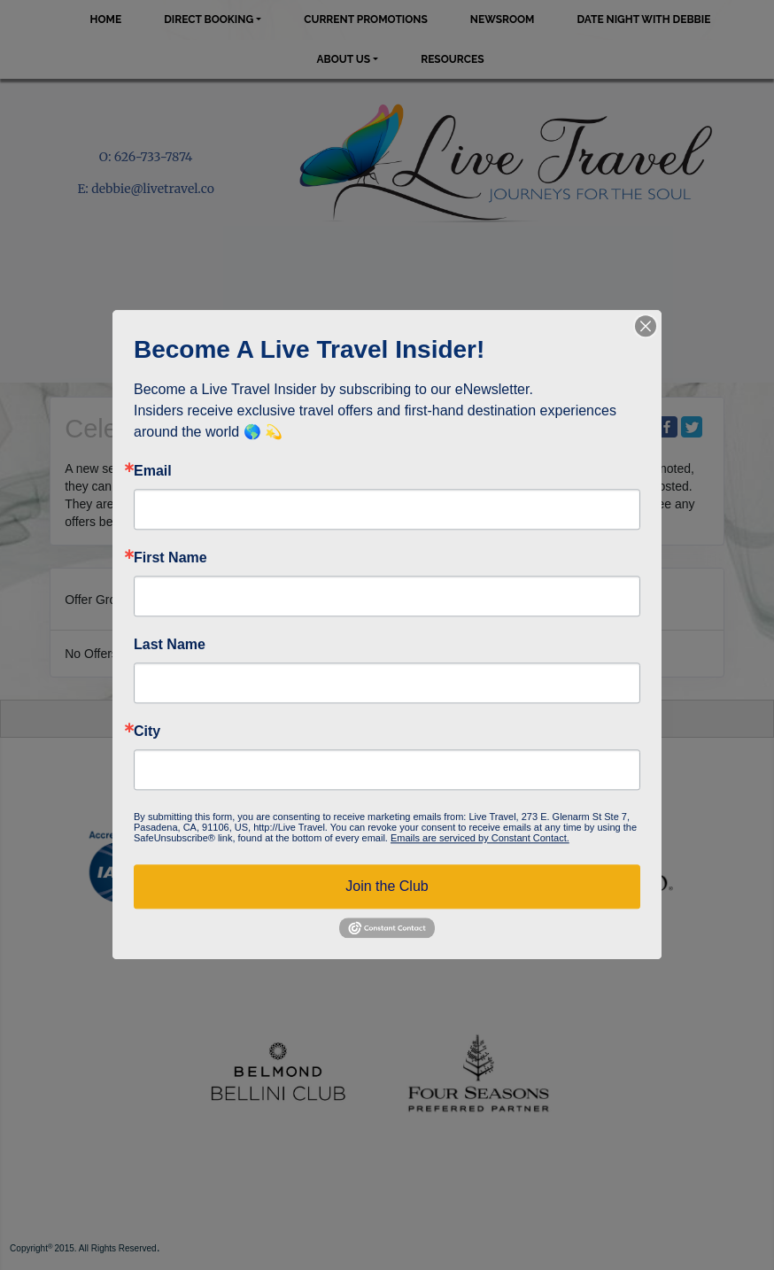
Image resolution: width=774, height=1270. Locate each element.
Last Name (169, 645)
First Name (170, 558)
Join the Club (386, 886)
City (147, 731)
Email (153, 471)
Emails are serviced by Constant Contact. (480, 837)
